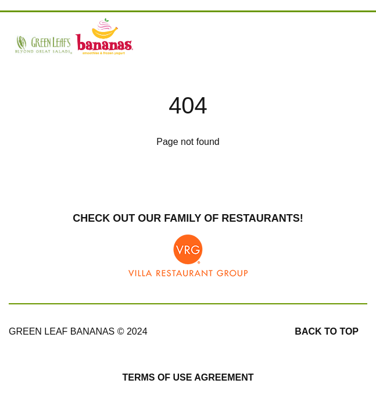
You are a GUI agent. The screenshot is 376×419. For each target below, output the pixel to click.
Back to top (327, 331)
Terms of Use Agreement (187, 377)
